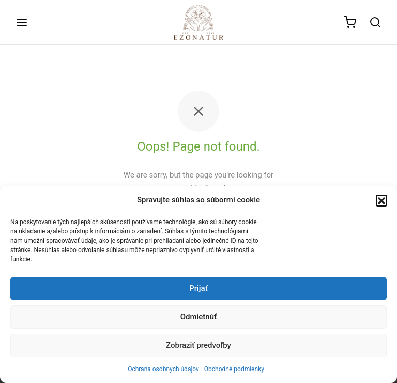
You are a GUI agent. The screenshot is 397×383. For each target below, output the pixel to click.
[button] (381, 200)
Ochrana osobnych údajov (163, 369)
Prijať (198, 288)
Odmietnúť (198, 316)
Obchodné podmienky (234, 369)
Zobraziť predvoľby (198, 345)
